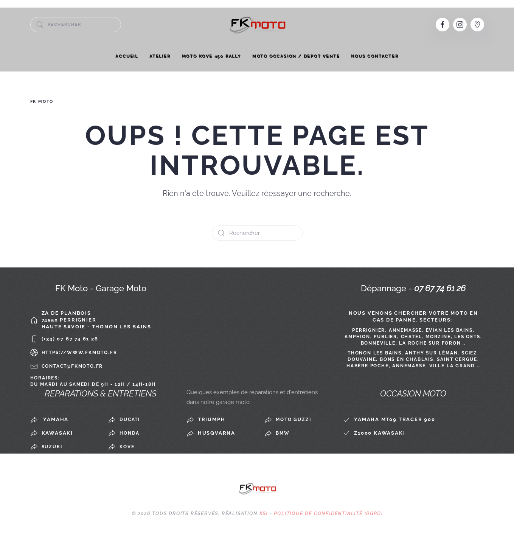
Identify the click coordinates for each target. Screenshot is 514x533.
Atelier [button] (160, 56)
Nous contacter (374, 56)
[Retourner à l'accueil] (257, 24)
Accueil (126, 56)
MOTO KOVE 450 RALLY (211, 56)
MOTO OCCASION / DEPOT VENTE (296, 56)
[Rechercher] (75, 24)
